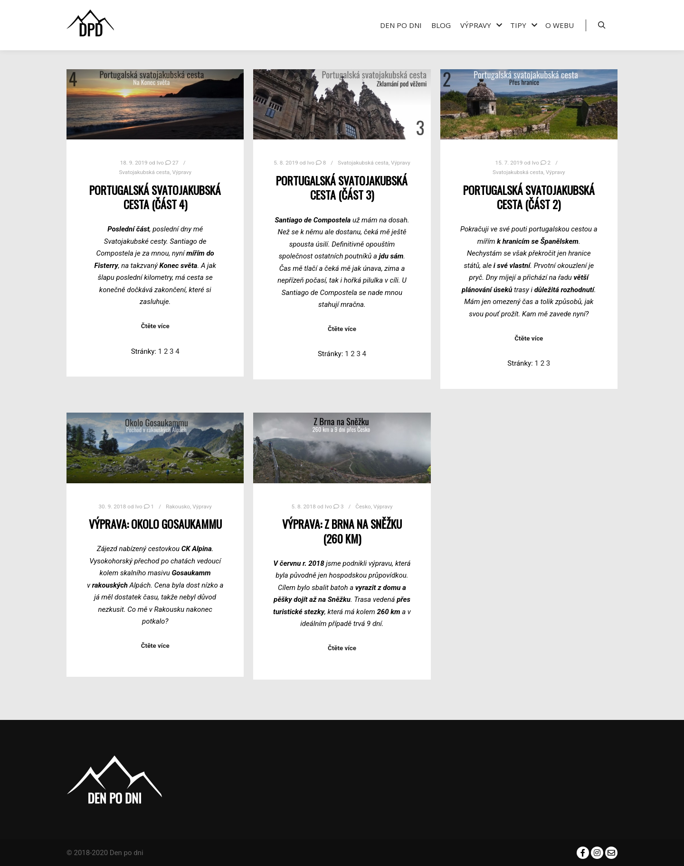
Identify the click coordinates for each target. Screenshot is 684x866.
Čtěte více (155, 326)
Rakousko (178, 506)
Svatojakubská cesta (144, 172)
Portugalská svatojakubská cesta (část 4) (155, 197)
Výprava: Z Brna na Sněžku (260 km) (342, 531)
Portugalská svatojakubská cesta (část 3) (342, 187)
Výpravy (181, 172)
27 (172, 162)
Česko (362, 506)
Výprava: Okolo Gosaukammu (155, 524)
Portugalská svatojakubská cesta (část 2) (529, 197)
